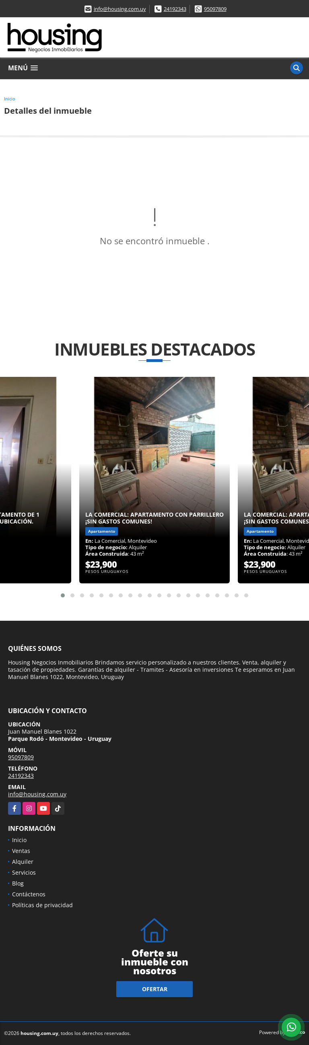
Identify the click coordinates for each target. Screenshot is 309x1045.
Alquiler (22, 861)
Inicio (9, 99)
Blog (18, 883)
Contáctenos (28, 894)
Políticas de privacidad (42, 905)
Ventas (21, 851)
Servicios (24, 872)
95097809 (215, 8)
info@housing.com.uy (120, 8)
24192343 (175, 8)
